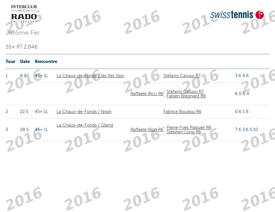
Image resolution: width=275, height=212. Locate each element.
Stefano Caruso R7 (182, 75)
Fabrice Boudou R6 (182, 111)
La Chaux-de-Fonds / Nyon (84, 111)
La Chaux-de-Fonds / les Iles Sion (90, 75)
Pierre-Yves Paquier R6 (189, 127)
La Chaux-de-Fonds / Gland (85, 125)
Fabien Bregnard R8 (186, 96)
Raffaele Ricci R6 (146, 93)
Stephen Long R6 (184, 132)
